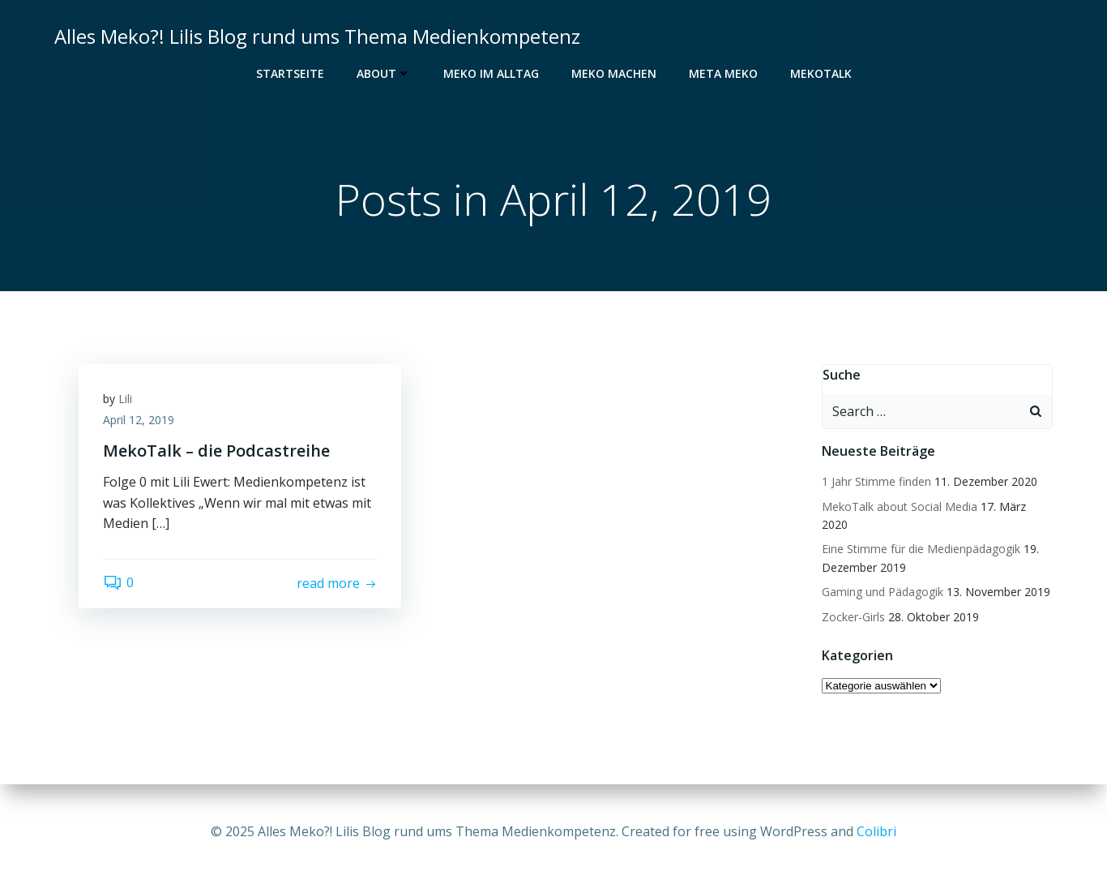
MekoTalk (821, 73)
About (384, 73)
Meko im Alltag (491, 73)
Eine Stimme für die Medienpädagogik (921, 548)
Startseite (290, 73)
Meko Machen (613, 73)
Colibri (876, 831)
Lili (125, 398)
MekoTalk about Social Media (899, 506)
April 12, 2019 (138, 419)
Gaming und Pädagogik (882, 591)
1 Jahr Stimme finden (876, 481)
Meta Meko (723, 73)
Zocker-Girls (853, 617)
